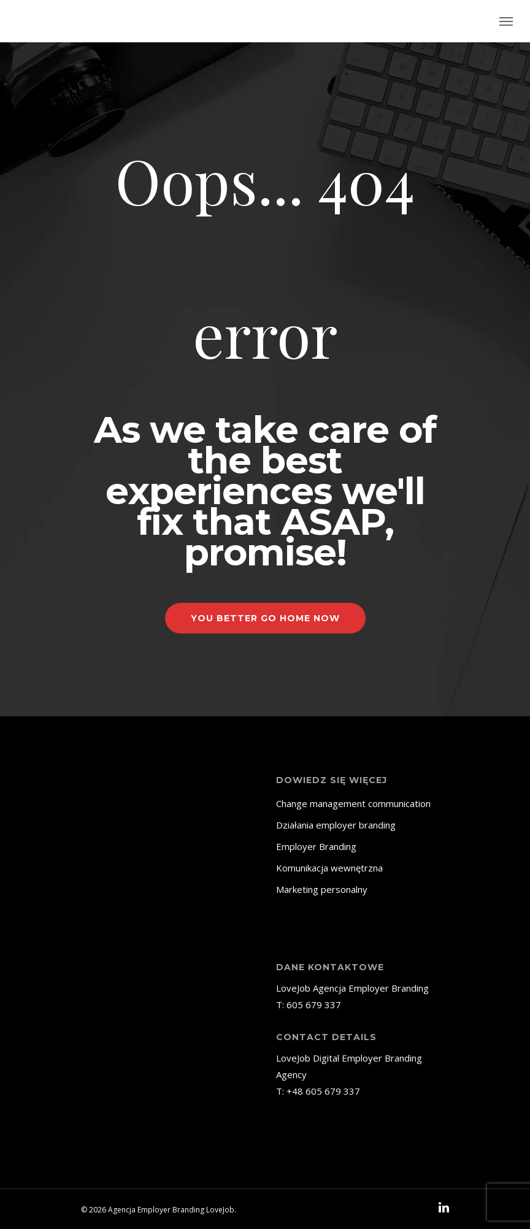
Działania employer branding (336, 825)
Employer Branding (316, 846)
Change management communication (353, 803)
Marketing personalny (321, 889)
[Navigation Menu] (506, 21)
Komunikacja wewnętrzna (329, 868)
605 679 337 (313, 1004)
